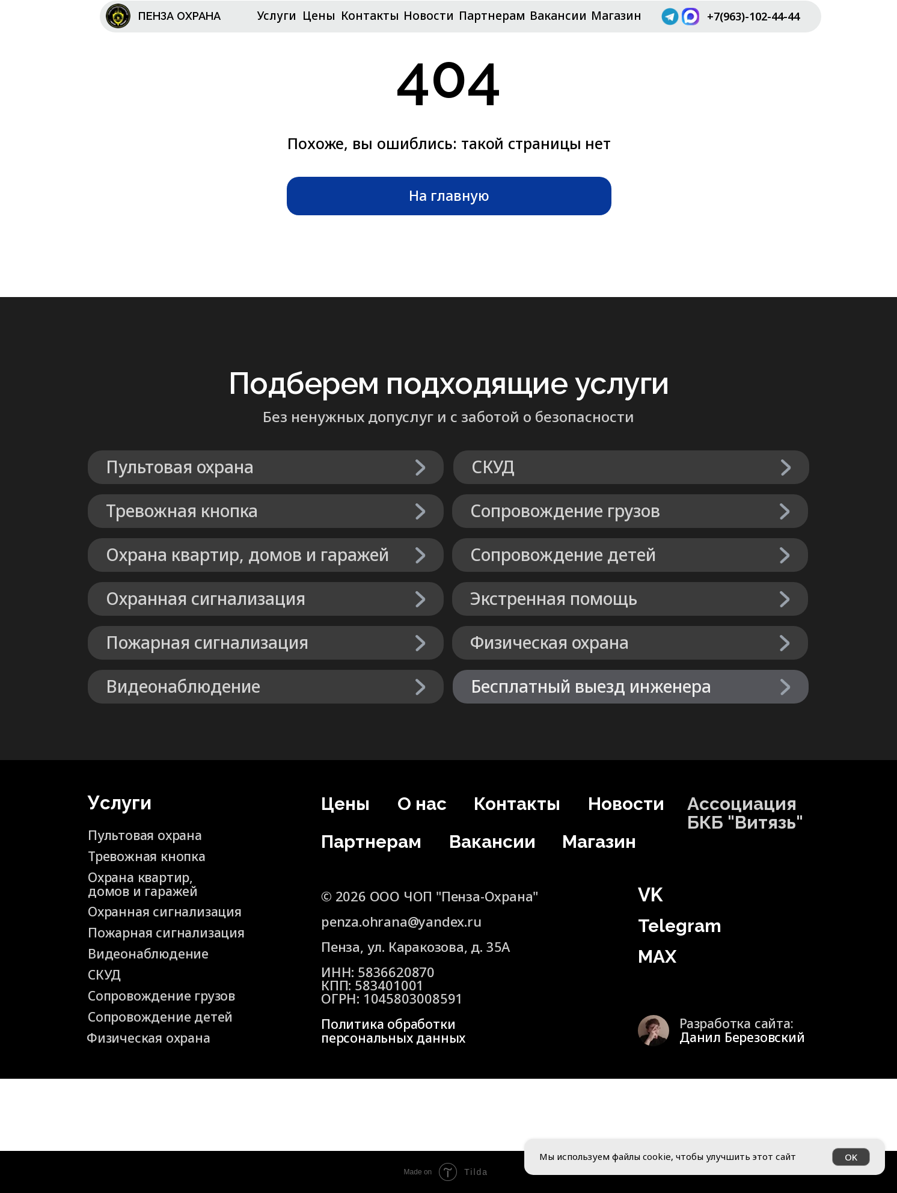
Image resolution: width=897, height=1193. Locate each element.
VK (650, 895)
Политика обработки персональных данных (395, 1030)
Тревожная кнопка (149, 856)
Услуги (276, 15)
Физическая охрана (151, 1037)
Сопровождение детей (140, 1022)
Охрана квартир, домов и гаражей (144, 883)
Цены (318, 15)
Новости (428, 15)
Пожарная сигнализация (134, 938)
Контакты (370, 15)
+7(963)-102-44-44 (750, 22)
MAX (658, 956)
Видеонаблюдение (149, 953)
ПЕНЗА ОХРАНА (184, 15)
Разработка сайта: (744, 1029)
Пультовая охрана (147, 835)
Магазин (616, 15)
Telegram (681, 925)
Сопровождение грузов (163, 995)
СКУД (105, 974)
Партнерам (492, 15)
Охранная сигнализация (168, 911)
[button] (631, 687)
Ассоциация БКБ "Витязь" (747, 813)
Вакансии (558, 15)
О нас (422, 803)
